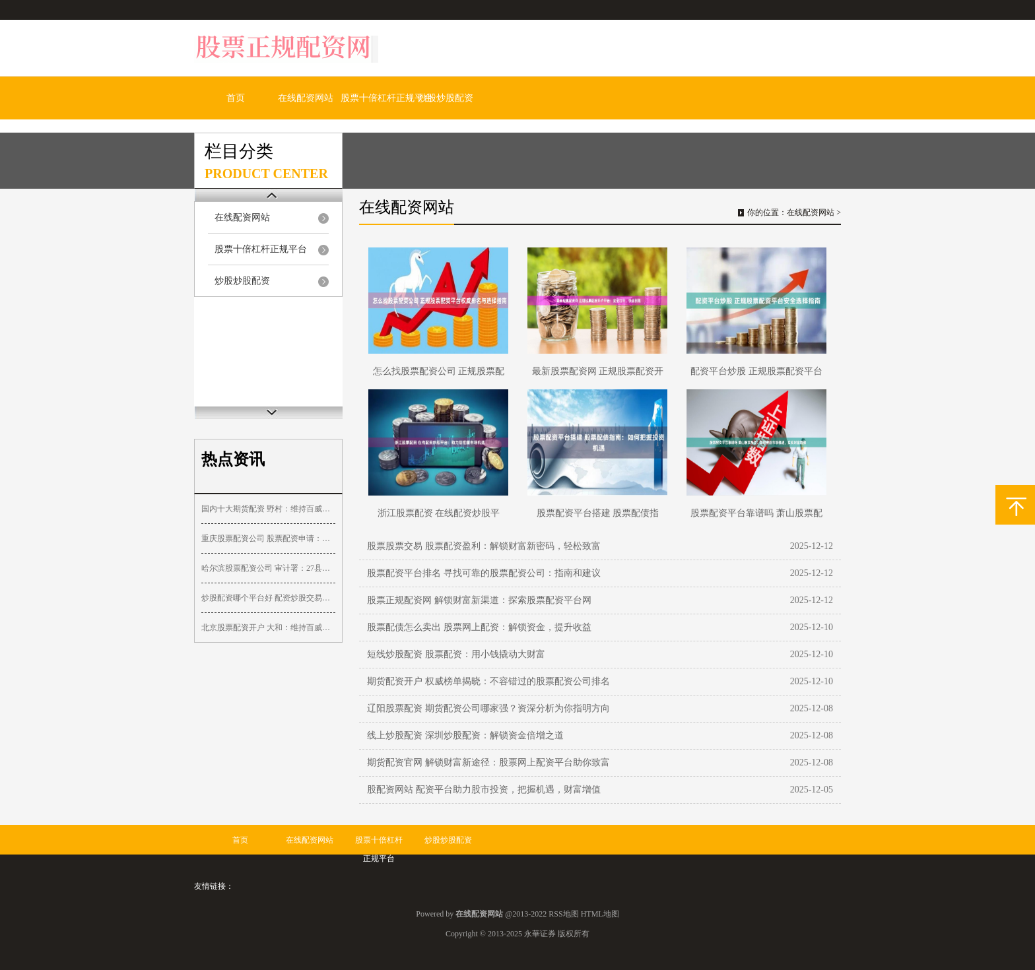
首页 (235, 98)
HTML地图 (600, 914)
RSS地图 (563, 914)
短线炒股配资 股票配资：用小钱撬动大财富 (456, 654)
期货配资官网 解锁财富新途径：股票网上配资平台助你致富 (488, 762)
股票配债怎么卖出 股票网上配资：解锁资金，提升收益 (479, 627)
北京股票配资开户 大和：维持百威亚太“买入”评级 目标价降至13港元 (268, 627)
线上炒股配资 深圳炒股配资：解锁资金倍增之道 (465, 735)
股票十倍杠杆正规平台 (387, 98)
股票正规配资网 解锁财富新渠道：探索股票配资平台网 (479, 600)
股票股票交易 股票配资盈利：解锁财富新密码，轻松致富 (484, 546)
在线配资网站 (305, 98)
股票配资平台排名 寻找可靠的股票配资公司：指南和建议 (484, 573)
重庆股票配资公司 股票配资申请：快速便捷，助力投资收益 (268, 538)
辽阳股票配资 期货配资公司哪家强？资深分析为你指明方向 (488, 708)
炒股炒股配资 (445, 98)
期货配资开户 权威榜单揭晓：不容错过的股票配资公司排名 (488, 681)
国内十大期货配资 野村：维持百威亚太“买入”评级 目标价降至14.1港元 (268, 508)
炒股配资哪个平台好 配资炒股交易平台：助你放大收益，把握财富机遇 (268, 597)
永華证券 (540, 933)
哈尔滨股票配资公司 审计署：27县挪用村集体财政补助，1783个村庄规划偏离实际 (268, 568)
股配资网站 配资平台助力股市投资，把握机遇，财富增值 (484, 789)
